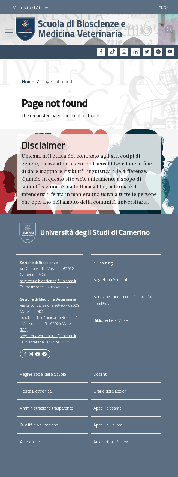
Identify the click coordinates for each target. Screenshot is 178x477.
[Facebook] (101, 52)
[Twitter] (147, 52)
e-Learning (103, 263)
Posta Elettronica (36, 391)
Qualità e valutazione (39, 425)
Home (28, 81)
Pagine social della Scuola (43, 374)
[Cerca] (166, 29)
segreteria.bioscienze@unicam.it (48, 281)
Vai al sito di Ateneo (31, 7)
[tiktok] (112, 52)
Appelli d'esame (107, 408)
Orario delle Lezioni (110, 391)
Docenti (100, 374)
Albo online (30, 441)
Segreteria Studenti (110, 279)
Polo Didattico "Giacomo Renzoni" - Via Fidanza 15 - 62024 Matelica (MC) (48, 323)
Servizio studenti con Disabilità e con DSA (122, 300)
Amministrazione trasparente (46, 408)
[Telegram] (158, 52)
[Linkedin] (135, 52)
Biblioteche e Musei (111, 320)
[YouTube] (170, 52)
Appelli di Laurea (107, 425)
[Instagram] (124, 52)
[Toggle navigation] (9, 29)
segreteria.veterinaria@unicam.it (48, 336)
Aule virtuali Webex (110, 441)
